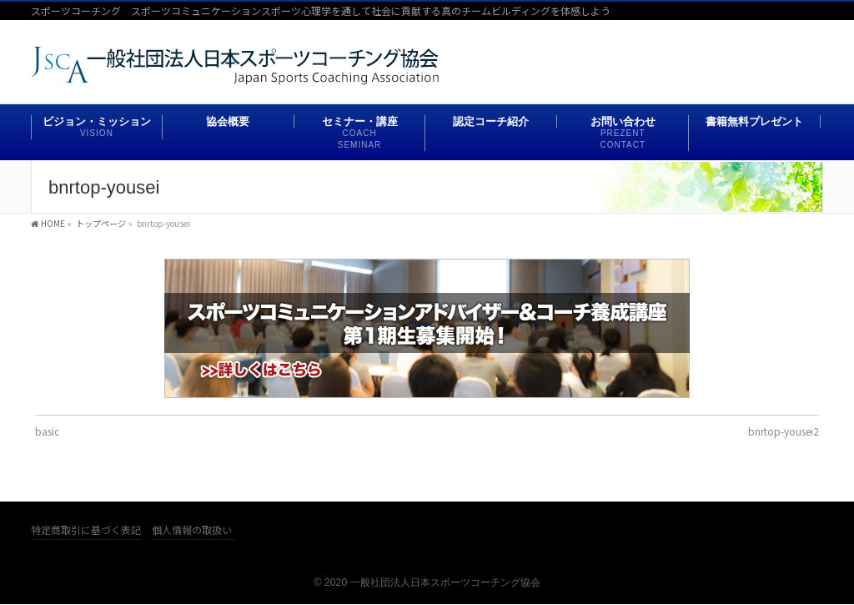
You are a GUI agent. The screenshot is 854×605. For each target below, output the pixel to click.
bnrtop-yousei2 (783, 431)
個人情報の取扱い (192, 530)
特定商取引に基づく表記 (86, 530)
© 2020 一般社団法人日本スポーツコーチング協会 (427, 582)
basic (47, 431)
